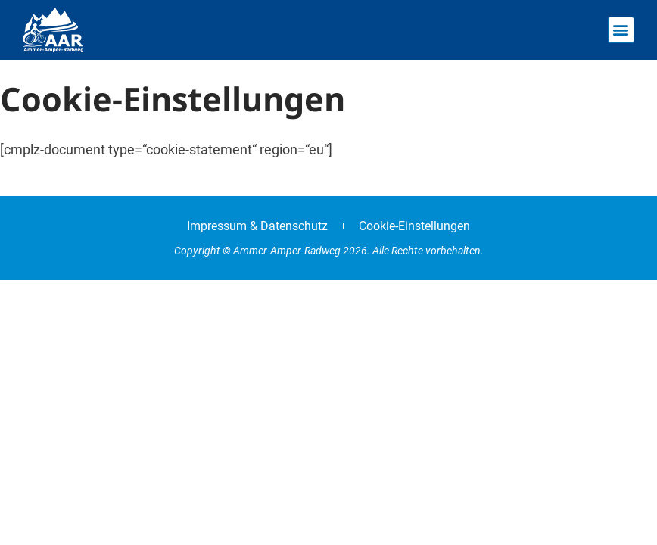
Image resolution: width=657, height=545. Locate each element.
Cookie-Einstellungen (414, 226)
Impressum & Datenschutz (257, 226)
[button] (621, 30)
